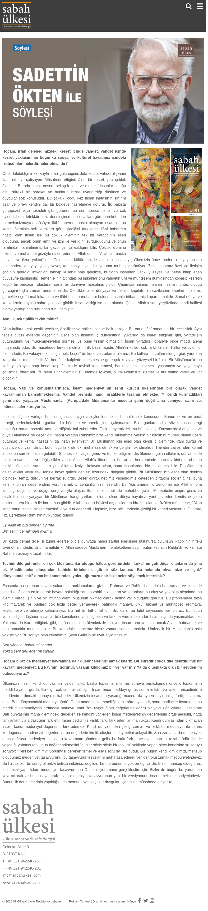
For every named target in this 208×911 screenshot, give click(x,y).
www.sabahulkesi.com (21, 882)
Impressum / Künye (123, 901)
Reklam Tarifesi (79, 901)
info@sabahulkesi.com (21, 875)
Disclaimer (99, 901)
